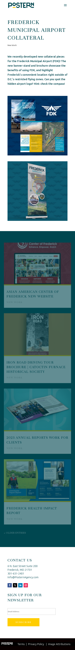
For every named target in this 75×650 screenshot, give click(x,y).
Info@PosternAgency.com (23, 577)
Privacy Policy (36, 644)
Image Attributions (59, 644)
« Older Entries (15, 532)
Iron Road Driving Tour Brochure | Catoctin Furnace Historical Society (36, 367)
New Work (12, 45)
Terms (21, 644)
